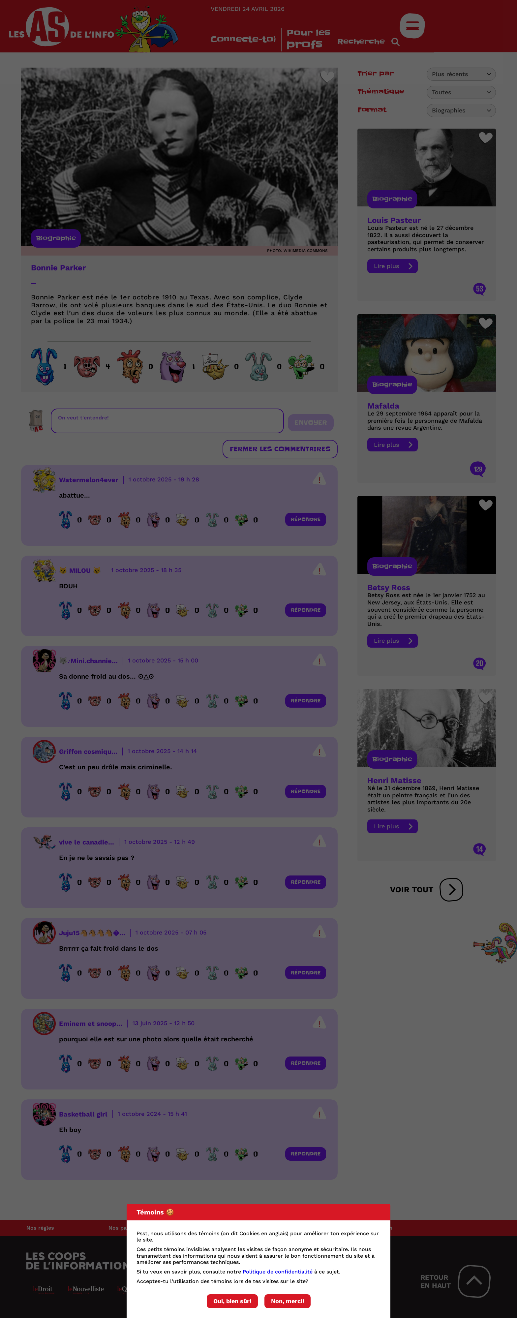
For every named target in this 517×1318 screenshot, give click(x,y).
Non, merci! (287, 1301)
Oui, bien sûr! (232, 1301)
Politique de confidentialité (278, 1272)
